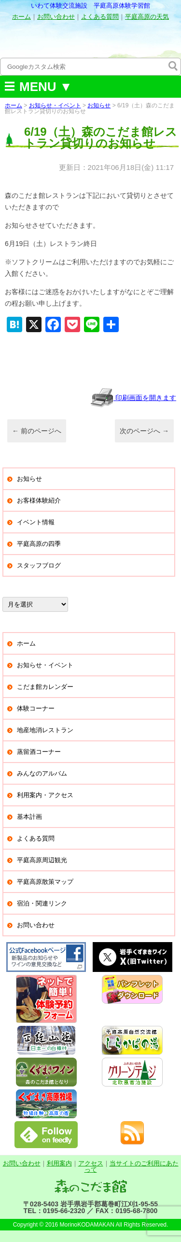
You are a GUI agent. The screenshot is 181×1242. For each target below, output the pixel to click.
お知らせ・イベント (55, 105)
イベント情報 (36, 522)
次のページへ (144, 431)
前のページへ (36, 431)
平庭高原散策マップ (45, 881)
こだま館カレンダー (45, 686)
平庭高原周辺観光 (42, 860)
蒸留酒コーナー (39, 751)
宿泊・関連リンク (42, 903)
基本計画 (29, 816)
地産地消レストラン (45, 730)
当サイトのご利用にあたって (131, 1166)
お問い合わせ (56, 16)
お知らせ (99, 105)
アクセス (90, 1163)
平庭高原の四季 (39, 543)
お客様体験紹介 (39, 500)
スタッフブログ (39, 565)
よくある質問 (100, 16)
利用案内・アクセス (45, 795)
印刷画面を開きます (133, 397)
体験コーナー (36, 708)
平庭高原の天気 (147, 16)
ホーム (21, 16)
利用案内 (59, 1163)
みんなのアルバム (42, 773)
